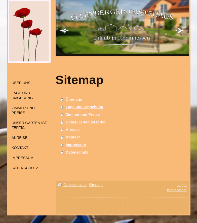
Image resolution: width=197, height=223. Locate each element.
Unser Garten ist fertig (85, 122)
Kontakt (73, 137)
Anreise (73, 129)
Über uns (74, 99)
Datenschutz (77, 152)
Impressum (76, 144)
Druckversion (72, 184)
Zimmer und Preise (83, 114)
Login (182, 184)
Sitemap (96, 184)
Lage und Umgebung (84, 107)
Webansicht (176, 190)
